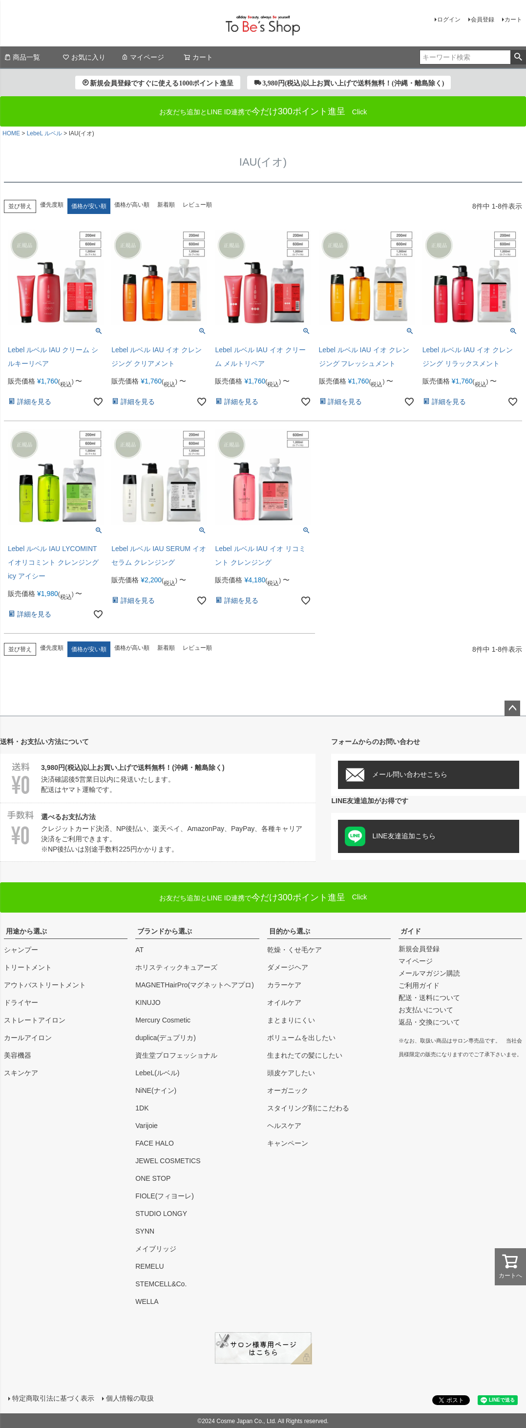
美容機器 (17, 1055)
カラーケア (284, 985)
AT (139, 950)
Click (263, 897)
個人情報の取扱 (129, 1398)
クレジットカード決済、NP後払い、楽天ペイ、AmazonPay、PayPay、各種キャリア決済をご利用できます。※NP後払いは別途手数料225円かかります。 (158, 831)
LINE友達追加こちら (390, 836)
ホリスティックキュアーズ (176, 967)
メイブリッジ (155, 1249)
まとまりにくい (291, 1020)
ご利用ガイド (419, 985)
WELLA (146, 1301)
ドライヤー (21, 1002)
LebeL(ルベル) (157, 1073)
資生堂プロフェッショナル (176, 1055)
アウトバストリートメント (45, 985)
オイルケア (284, 1002)
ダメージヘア (287, 967)
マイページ (142, 57)
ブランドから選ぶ (164, 931)
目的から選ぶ (289, 931)
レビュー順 (197, 204)
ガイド (410, 931)
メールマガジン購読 (429, 973)
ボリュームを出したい (301, 1038)
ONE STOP (152, 1178)
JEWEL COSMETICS (167, 1161)
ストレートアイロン (34, 1020)
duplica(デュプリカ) (165, 1038)
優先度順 (51, 204)
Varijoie (146, 1126)
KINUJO (147, 1002)
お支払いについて (426, 1010)
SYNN (144, 1231)
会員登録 (482, 19)
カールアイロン (28, 1038)
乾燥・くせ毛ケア (294, 950)
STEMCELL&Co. (161, 1284)
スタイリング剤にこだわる (308, 1108)
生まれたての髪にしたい (304, 1055)
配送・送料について (429, 998)
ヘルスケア (284, 1126)
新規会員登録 (419, 949)
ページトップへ (512, 708)
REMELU (149, 1266)
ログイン (449, 19)
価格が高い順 (131, 204)
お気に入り (84, 57)
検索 (518, 57)
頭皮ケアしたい (291, 1073)
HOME (11, 133)
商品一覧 (22, 57)
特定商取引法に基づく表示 (53, 1398)
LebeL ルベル (44, 133)
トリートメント (28, 967)
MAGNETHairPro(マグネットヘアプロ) (194, 985)
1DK (141, 1108)
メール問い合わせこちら (396, 774)
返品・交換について (429, 1022)
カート (513, 19)
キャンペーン (287, 1143)
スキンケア (21, 1073)
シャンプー (21, 950)
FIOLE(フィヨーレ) (164, 1196)
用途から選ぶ (26, 931)
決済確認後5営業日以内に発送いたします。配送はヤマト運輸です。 (158, 777)
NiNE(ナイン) (155, 1090)
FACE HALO (154, 1143)
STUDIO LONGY (161, 1213)
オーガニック (287, 1090)
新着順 (166, 204)
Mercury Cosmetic (162, 1020)
